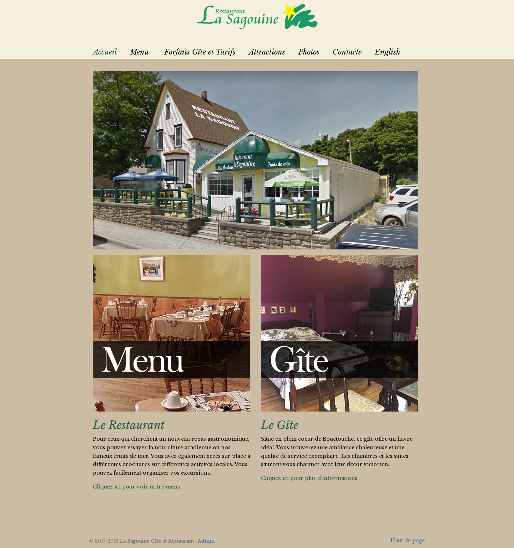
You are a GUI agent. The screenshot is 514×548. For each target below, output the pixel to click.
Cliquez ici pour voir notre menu (137, 487)
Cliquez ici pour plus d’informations (309, 478)
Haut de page (407, 540)
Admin (206, 541)
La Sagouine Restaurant (257, 16)
